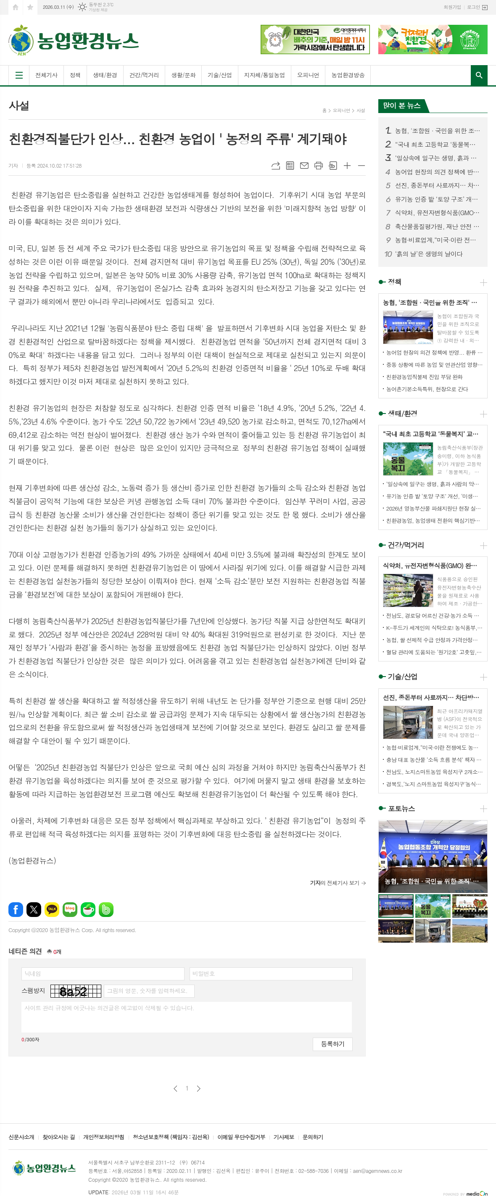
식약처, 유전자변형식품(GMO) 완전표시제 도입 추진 (438, 212)
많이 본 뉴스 (401, 105)
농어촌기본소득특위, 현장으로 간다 (427, 389)
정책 (75, 75)
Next (476, 856)
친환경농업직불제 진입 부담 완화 (424, 377)
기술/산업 (220, 75)
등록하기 (332, 1043)
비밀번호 (204, 973)
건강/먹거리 (144, 75)
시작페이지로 (15, 7)
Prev (389, 856)
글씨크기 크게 (347, 165)
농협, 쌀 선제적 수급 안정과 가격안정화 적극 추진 (434, 640)
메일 (304, 165)
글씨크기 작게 (361, 165)
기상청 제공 (98, 10)
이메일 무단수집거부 (241, 1137)
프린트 (318, 165)
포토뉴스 (401, 808)
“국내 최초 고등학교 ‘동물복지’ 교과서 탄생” (438, 144)
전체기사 (46, 75)
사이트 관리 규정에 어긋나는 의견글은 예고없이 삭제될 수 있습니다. (109, 1008)
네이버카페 (88, 909)
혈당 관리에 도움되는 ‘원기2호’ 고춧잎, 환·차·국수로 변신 (434, 652)
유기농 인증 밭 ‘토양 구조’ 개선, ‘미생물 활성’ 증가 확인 (438, 199)
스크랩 (333, 165)
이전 (175, 1088)
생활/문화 (183, 75)
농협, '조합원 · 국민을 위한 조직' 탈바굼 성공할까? (438, 130)
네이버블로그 (70, 909)
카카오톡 (52, 909)
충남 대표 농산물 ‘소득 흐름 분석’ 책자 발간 (434, 760)
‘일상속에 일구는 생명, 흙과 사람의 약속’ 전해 (438, 158)
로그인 (473, 7)
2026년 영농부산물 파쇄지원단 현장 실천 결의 (434, 508)
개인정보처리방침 (103, 1137)
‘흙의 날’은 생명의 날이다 (428, 254)
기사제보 (284, 1137)
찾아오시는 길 (58, 1137)
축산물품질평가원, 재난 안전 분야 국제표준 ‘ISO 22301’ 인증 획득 (438, 226)
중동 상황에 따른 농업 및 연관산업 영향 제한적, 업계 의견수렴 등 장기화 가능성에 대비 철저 (434, 365)
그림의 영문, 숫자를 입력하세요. (147, 990)
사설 (360, 110)
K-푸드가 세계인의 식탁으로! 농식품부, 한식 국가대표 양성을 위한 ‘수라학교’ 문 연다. (434, 628)
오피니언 (308, 75)
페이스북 (15, 909)
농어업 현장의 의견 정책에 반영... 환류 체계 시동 (438, 172)
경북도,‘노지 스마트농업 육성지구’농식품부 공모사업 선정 (434, 784)
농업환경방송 (347, 75)
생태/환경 (105, 75)
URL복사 (276, 165)
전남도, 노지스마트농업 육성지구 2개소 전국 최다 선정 (434, 772)
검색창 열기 (479, 75)
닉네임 (32, 973)
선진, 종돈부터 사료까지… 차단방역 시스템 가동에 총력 (438, 185)
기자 (13, 165)
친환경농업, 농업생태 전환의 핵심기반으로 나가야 (434, 520)
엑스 (33, 909)
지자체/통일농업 (264, 75)
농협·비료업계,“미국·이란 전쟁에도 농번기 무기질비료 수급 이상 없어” (438, 240)
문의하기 (313, 1137)
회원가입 (452, 7)
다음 (198, 1088)
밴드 (106, 909)
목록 (290, 165)
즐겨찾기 (30, 7)
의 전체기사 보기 (334, 883)
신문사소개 (21, 1137)
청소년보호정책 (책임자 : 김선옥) (171, 1137)
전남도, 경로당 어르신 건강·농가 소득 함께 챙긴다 (434, 615)
